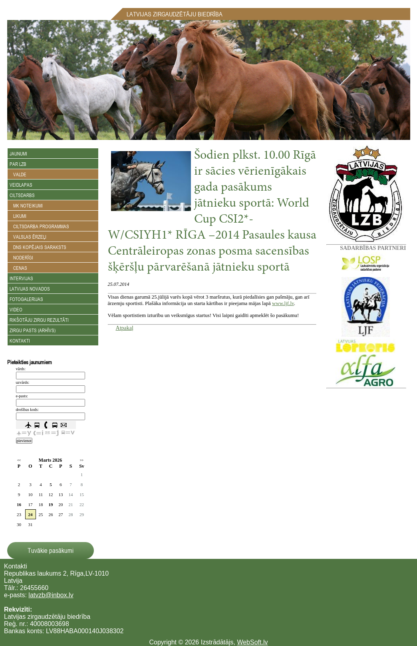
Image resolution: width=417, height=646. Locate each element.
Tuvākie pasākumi (50, 550)
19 (51, 504)
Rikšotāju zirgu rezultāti (39, 320)
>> (81, 460)
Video (16, 309)
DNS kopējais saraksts (38, 247)
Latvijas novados (30, 288)
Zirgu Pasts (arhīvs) (33, 330)
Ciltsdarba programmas (39, 226)
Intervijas (21, 278)
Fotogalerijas (26, 299)
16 (19, 504)
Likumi (18, 216)
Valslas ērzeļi (28, 236)
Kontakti (20, 340)
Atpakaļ (124, 328)
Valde (18, 174)
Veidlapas (21, 184)
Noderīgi (21, 257)
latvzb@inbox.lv (50, 595)
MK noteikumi (26, 205)
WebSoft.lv (252, 642)
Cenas (18, 268)
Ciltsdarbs (22, 195)
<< (19, 460)
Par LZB (18, 164)
